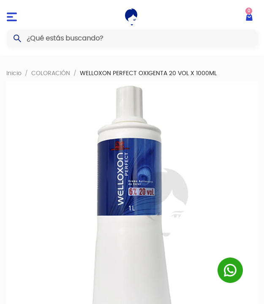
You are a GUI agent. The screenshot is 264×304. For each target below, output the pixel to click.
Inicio (14, 73)
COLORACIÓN (50, 73)
